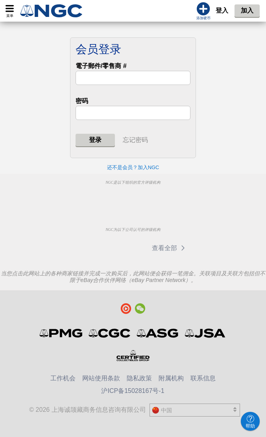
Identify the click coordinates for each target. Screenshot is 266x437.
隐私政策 (139, 378)
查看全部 (170, 248)
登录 (95, 139)
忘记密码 (135, 139)
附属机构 (171, 378)
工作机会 (63, 378)
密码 (82, 101)
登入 (222, 10)
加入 (247, 10)
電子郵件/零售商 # (101, 66)
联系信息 (203, 378)
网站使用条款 (101, 378)
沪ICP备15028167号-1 (132, 390)
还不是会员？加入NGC (133, 167)
